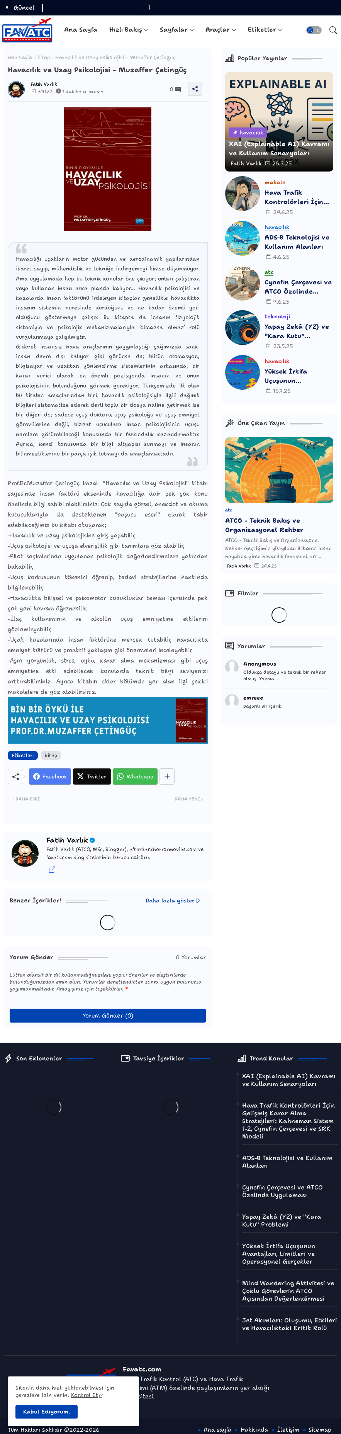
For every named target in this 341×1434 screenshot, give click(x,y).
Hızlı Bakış (125, 29)
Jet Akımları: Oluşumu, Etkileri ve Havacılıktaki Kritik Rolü (289, 1324)
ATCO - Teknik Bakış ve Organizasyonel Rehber (264, 525)
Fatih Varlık (67, 840)
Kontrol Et (84, 1395)
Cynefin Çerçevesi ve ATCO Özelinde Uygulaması (298, 287)
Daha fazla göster (170, 900)
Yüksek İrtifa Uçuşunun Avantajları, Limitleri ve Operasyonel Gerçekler (286, 376)
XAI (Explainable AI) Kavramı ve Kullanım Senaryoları (289, 1080)
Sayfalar (174, 29)
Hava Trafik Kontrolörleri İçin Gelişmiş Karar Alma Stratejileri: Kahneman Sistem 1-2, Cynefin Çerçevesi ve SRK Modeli (298, 198)
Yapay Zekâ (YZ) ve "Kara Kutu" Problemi (297, 332)
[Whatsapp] (135, 776)
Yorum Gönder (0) (108, 1015)
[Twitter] (92, 776)
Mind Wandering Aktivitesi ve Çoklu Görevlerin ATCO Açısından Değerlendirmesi (288, 1291)
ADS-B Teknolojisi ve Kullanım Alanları (297, 242)
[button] (314, 30)
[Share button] (167, 776)
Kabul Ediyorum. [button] (46, 1411)
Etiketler (262, 29)
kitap (43, 57)
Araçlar (217, 29)
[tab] (80, 29)
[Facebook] (50, 776)
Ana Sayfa (81, 29)
